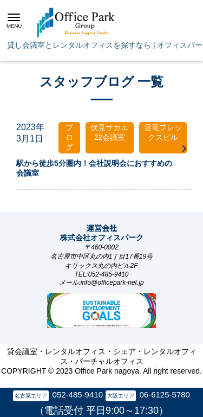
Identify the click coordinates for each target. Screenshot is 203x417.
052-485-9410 (78, 394)
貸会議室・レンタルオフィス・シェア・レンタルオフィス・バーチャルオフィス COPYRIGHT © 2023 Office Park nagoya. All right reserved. (101, 361)
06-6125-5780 (164, 394)
